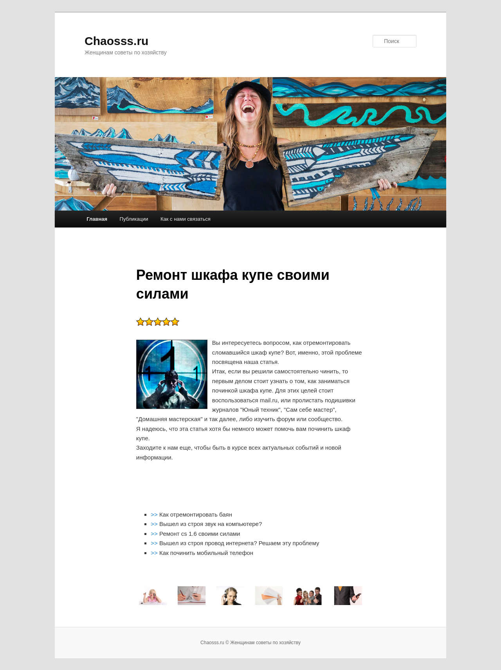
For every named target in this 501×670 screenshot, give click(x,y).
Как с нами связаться (185, 219)
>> (155, 514)
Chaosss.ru (116, 40)
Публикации (134, 219)
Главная (97, 219)
